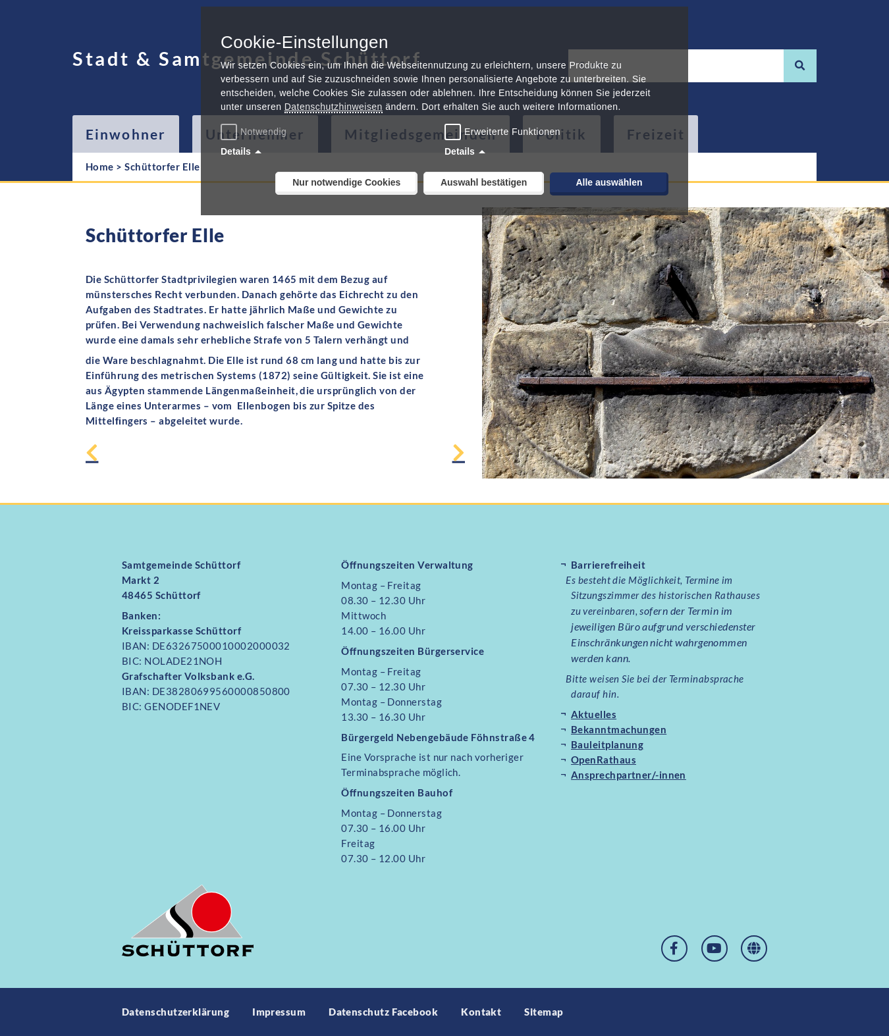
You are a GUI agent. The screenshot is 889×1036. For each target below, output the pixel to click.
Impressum (279, 1012)
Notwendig (255, 132)
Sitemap (544, 1012)
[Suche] (800, 65)
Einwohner (126, 134)
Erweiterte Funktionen (512, 131)
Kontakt (482, 1012)
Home (100, 166)
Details (236, 151)
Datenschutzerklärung (175, 1012)
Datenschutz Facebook (383, 1012)
